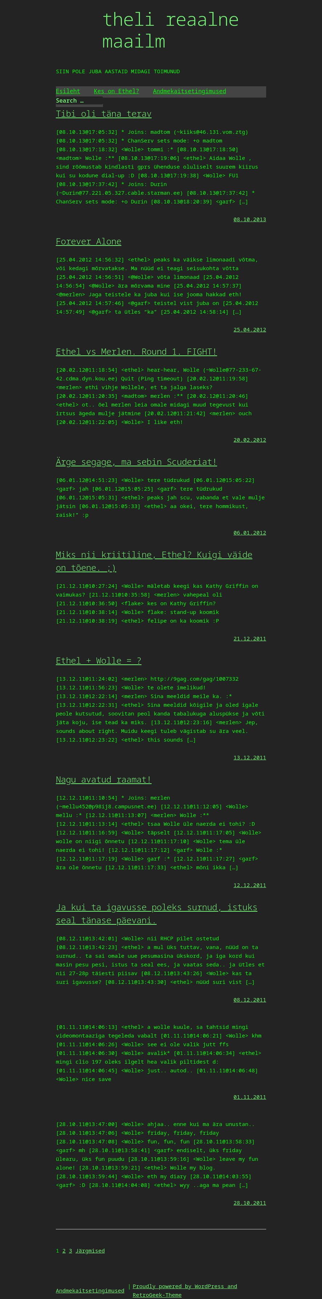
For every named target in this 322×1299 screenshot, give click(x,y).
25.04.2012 (250, 329)
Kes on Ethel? (116, 91)
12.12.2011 (250, 884)
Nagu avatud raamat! (104, 779)
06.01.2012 (250, 532)
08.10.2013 (250, 219)
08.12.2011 (250, 999)
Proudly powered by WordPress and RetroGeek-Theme (185, 1290)
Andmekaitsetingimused (189, 91)
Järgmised (90, 1250)
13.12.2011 (250, 757)
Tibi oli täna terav (104, 113)
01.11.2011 (250, 1096)
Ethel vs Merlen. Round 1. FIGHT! (136, 351)
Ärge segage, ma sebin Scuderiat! (136, 461)
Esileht (68, 91)
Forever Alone (88, 241)
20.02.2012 (250, 439)
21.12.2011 (250, 638)
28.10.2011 (250, 1202)
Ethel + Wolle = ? (98, 660)
